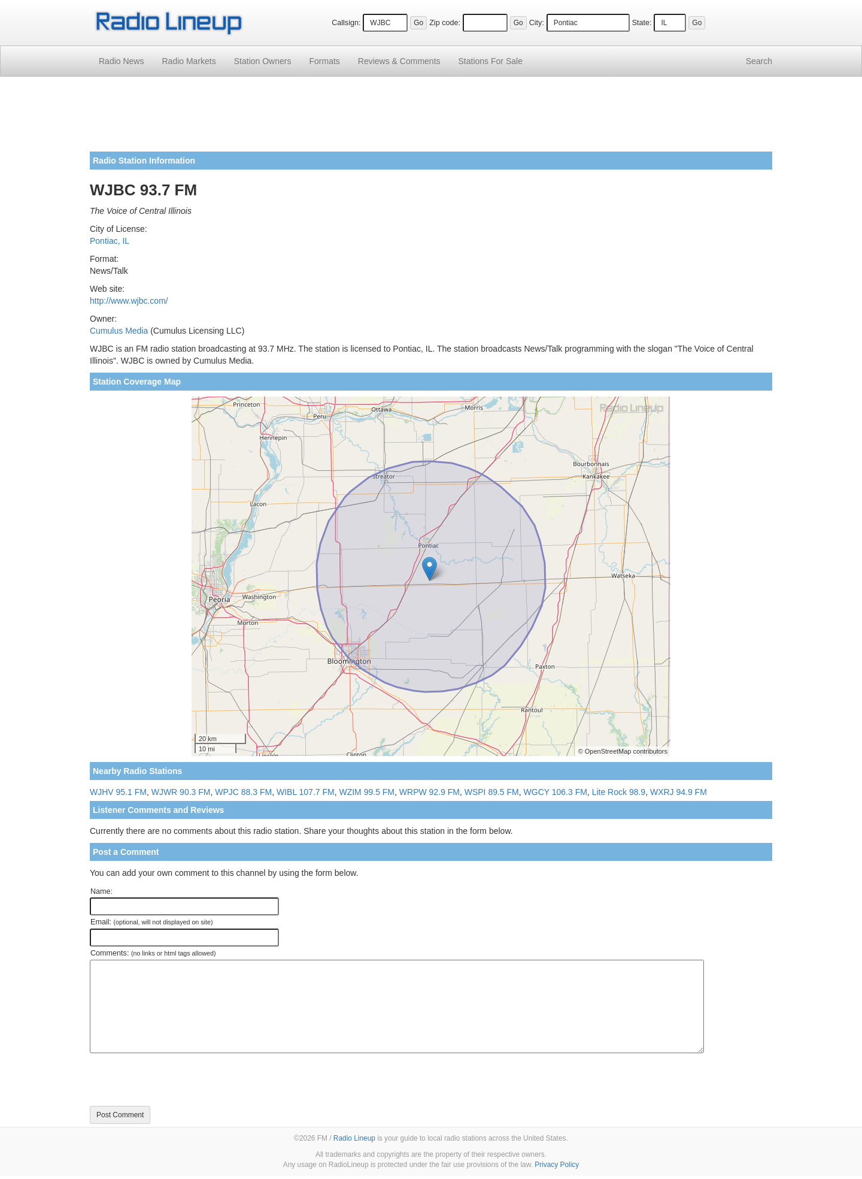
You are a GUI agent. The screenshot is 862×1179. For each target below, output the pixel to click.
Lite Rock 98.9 (619, 792)
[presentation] (181, 1079)
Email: (151, 922)
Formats (324, 61)
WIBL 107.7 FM (306, 792)
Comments (399, 61)
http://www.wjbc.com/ (129, 301)
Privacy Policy (557, 1164)
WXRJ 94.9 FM (678, 792)
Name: (101, 891)
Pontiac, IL (109, 241)
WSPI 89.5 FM (492, 792)
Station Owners (263, 61)
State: (642, 23)
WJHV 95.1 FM (118, 792)
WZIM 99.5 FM (366, 792)
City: (536, 23)
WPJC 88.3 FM (243, 792)
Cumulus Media (119, 330)
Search (759, 61)
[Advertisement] (431, 119)
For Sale (491, 61)
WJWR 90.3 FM (181, 792)
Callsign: (346, 23)
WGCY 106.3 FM (555, 792)
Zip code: (444, 23)
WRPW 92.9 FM (429, 792)
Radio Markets (189, 61)
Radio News (121, 61)
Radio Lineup (354, 1138)
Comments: (153, 953)
